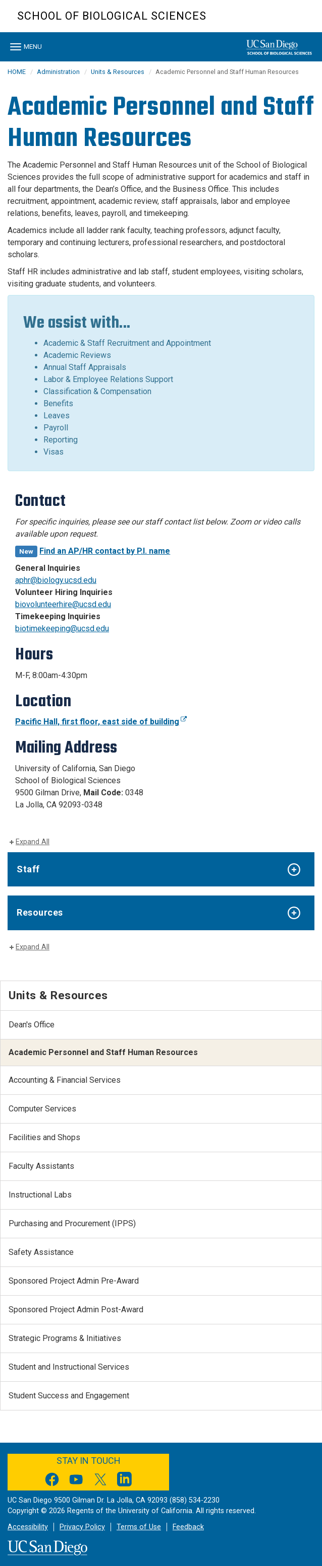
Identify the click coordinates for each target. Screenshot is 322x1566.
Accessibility (28, 1527)
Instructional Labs (40, 1195)
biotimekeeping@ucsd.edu (62, 628)
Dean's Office (32, 1024)
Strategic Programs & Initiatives (65, 1338)
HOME (17, 72)
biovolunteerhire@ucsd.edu (63, 604)
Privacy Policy (82, 1527)
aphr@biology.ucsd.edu (55, 580)
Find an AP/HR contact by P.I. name (104, 551)
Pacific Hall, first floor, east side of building (101, 721)
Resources (40, 912)
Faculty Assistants (41, 1166)
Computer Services (42, 1108)
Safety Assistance (41, 1252)
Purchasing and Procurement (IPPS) (72, 1223)
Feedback (188, 1527)
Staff (28, 869)
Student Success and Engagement (69, 1395)
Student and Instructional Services (69, 1367)
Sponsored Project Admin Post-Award (76, 1309)
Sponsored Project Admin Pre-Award (74, 1281)
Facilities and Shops (44, 1137)
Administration (58, 72)
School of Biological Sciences (111, 16)
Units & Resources (117, 72)
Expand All (32, 842)
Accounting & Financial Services (65, 1080)
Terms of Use (139, 1527)
